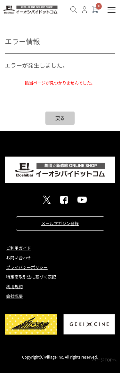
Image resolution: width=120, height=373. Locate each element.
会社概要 (14, 296)
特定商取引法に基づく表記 (31, 277)
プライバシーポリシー (27, 267)
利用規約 (14, 286)
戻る (60, 118)
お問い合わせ (18, 258)
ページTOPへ (104, 360)
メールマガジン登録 (60, 223)
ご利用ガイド (18, 248)
